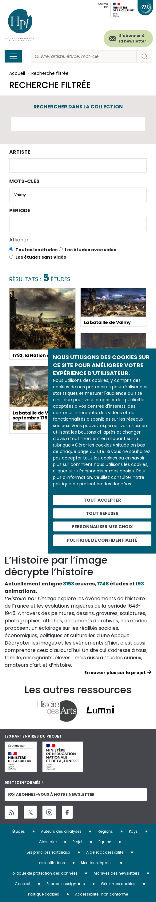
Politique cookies (43, 894)
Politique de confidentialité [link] (102, 540)
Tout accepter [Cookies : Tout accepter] (102, 500)
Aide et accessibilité (104, 852)
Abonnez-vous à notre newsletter (51, 794)
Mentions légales (97, 862)
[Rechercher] (84, 57)
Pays (133, 831)
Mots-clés (24, 181)
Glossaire (48, 841)
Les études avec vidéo (91, 250)
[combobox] (78, 165)
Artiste (19, 152)
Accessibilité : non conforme (101, 894)
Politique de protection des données (44, 873)
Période (19, 210)
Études (18, 831)
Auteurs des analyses (61, 831)
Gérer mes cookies (118, 883)
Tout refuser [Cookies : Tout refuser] (102, 513)
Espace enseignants (65, 883)
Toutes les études (36, 250)
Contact (22, 883)
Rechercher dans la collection (78, 106)
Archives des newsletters (116, 873)
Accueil (17, 73)
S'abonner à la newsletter (132, 38)
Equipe (104, 841)
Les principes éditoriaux (48, 852)
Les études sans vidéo (40, 257)
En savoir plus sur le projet (115, 672)
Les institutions (51, 862)
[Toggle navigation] (13, 56)
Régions (105, 831)
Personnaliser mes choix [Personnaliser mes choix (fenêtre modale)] (102, 526)
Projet (77, 841)
